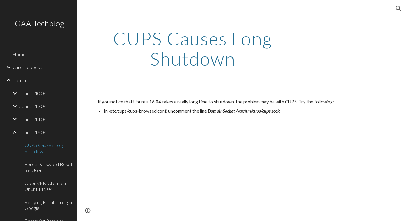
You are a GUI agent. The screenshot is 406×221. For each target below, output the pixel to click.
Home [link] (19, 54)
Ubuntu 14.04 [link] (32, 119)
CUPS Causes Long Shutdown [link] (44, 148)
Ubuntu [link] (20, 80)
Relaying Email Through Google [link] (48, 205)
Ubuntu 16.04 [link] (32, 132)
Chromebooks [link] (27, 67)
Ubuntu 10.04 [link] (32, 93)
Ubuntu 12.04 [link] (32, 106)
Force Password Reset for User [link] (48, 167)
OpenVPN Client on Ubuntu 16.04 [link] (45, 186)
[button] (398, 8)
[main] (192, 48)
